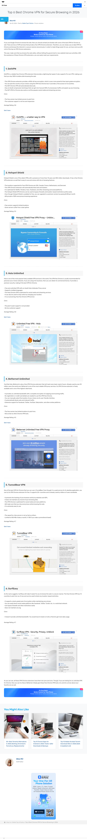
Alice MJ (13, 21)
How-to (9, 824)
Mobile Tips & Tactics (27, 23)
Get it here (7, 110)
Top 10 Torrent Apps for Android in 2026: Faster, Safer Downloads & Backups (43, 744)
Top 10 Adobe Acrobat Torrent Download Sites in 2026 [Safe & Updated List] (69, 744)
